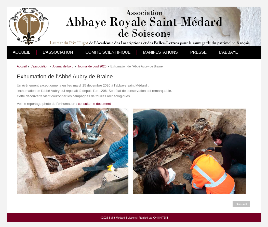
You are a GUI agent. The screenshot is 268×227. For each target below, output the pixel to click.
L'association (58, 52)
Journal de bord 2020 (91, 66)
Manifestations (160, 52)
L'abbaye (228, 52)
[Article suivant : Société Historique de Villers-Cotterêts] (241, 204)
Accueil (21, 52)
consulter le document (94, 104)
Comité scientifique (107, 52)
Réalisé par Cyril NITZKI (153, 217)
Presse (198, 52)
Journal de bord (62, 66)
